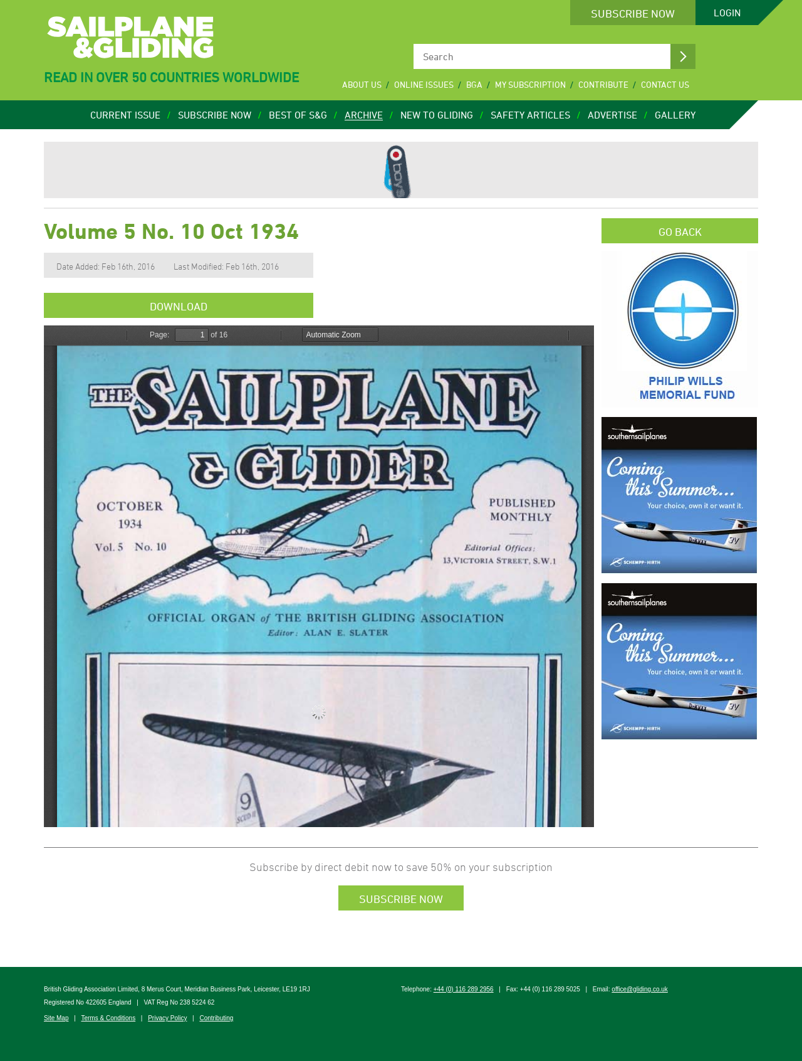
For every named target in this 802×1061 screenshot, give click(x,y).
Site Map (56, 1018)
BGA (474, 84)
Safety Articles (530, 114)
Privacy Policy (167, 1018)
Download (178, 306)
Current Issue (125, 114)
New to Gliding (436, 114)
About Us (362, 84)
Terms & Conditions (108, 1018)
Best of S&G (298, 114)
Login (727, 12)
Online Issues (424, 84)
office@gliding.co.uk (639, 989)
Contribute (603, 84)
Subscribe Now (633, 13)
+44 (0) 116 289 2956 (464, 989)
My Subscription (530, 84)
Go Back (680, 231)
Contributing (216, 1018)
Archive (364, 114)
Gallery (675, 114)
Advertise (612, 114)
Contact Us (665, 84)
